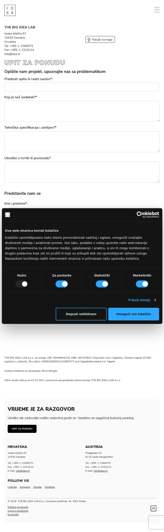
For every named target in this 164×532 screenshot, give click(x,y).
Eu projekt (13, 514)
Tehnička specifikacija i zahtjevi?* (30, 127)
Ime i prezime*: (16, 203)
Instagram (25, 487)
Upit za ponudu (22, 428)
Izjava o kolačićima (18, 511)
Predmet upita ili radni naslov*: (28, 79)
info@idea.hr (23, 471)
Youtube (37, 487)
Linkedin (12, 487)
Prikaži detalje (139, 300)
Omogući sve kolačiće (133, 314)
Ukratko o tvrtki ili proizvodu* (27, 158)
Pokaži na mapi (99, 39)
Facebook (50, 487)
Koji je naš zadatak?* (20, 97)
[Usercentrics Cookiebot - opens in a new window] (140, 214)
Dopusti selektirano (81, 314)
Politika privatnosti (18, 507)
